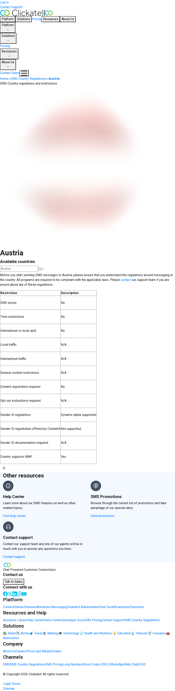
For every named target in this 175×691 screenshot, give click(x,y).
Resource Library (15, 620)
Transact (31, 607)
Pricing (37, 19)
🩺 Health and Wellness (96, 633)
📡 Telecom (139, 633)
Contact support (14, 557)
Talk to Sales (14, 582)
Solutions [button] (23, 19)
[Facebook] (5, 594)
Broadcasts (122, 607)
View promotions (102, 516)
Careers (21, 651)
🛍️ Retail (9, 633)
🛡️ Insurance (157, 633)
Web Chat (131, 664)
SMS (6, 664)
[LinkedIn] (14, 594)
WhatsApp (117, 664)
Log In (4, 2)
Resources (9, 54)
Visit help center (14, 516)
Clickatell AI (75, 607)
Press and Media (39, 651)
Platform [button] (8, 19)
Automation (91, 607)
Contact (56, 651)
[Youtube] (24, 594)
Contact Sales (9, 73)
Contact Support (11, 7)
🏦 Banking (50, 633)
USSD (142, 664)
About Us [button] (67, 19)
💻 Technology (68, 633)
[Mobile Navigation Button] (24, 73)
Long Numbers (73, 664)
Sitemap (9, 688)
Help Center (35, 620)
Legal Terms (11, 684)
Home (4, 79)
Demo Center (52, 620)
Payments (137, 607)
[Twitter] (10, 594)
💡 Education (122, 633)
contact (126, 280)
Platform (8, 27)
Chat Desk (106, 607)
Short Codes (92, 664)
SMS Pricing (93, 620)
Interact (19, 607)
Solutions (8, 38)
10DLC (105, 664)
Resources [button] (50, 19)
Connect (8, 607)
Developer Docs (73, 620)
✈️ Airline (22, 633)
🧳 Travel (36, 633)
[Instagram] (19, 594)
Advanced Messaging (52, 607)
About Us (8, 64)
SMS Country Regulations (142, 620)
